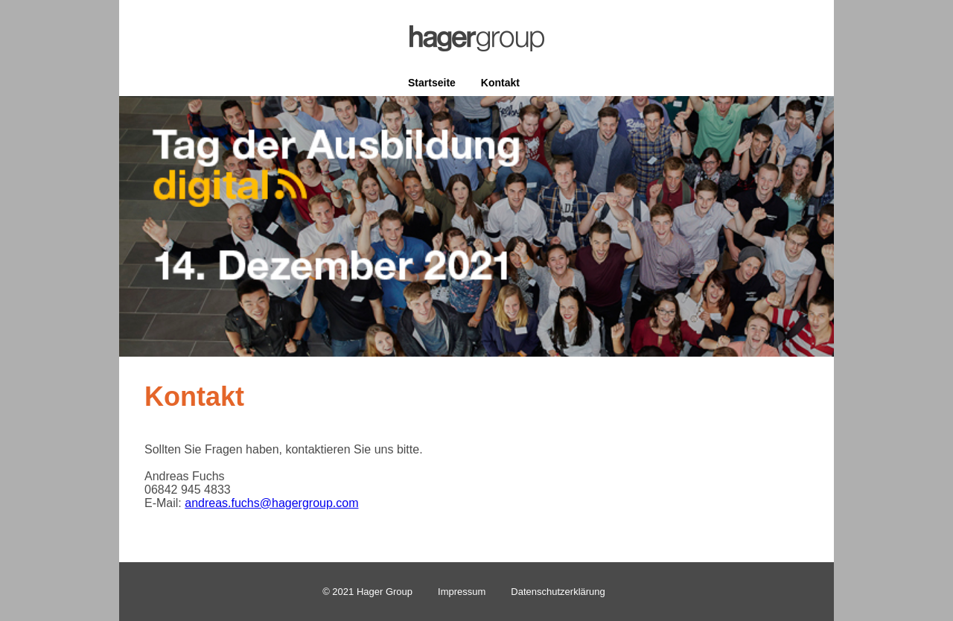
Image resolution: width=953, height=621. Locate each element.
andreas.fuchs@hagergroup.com (271, 503)
